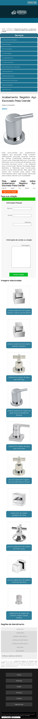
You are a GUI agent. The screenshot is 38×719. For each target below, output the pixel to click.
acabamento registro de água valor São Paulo (19, 378)
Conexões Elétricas (7, 58)
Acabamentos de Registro (9, 40)
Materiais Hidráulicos (8, 76)
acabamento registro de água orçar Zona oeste (19, 447)
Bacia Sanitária (6, 44)
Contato (19, 698)
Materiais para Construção (10, 80)
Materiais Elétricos (7, 71)
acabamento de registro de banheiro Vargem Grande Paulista (19, 615)
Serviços (19, 35)
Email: (19, 215)
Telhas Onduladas (7, 85)
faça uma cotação (9, 192)
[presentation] (19, 233)
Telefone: (22, 223)
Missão (19, 686)
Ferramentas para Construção (11, 67)
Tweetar (4, 109)
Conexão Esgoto (7, 53)
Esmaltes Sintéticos (8, 62)
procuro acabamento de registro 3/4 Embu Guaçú (19, 548)
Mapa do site (19, 704)
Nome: (19, 208)
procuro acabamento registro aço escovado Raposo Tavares (19, 481)
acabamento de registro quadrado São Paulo (19, 514)
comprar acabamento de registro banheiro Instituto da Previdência (19, 312)
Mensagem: (21, 256)
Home (19, 675)
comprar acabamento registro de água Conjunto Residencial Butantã (19, 413)
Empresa (19, 681)
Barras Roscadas (7, 49)
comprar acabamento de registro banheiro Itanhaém (19, 345)
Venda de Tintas (6, 89)
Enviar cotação (18, 274)
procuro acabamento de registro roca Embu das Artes (19, 581)
